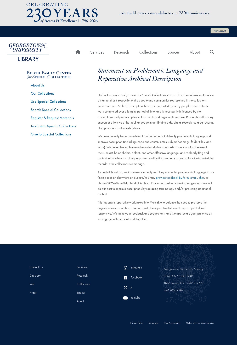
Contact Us (36, 267)
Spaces (173, 52)
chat (201, 177)
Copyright (153, 322)
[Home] (78, 52)
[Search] (211, 52)
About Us (37, 85)
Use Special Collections (48, 101)
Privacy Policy (136, 322)
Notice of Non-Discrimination (200, 322)
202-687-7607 (174, 290)
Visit (32, 284)
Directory (35, 275)
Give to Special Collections (51, 134)
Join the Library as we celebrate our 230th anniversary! (165, 13)
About (195, 52)
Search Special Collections (51, 109)
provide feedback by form (172, 177)
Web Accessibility (172, 322)
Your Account (219, 30)
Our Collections (42, 93)
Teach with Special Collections (53, 125)
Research (121, 52)
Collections (148, 52)
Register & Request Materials (52, 117)
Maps (33, 293)
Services (97, 52)
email (193, 177)
